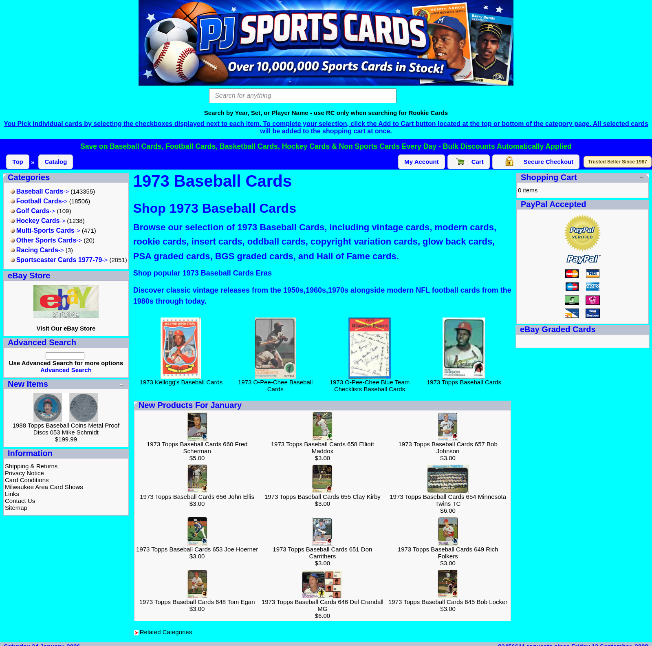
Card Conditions (27, 479)
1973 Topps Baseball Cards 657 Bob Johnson (448, 447)
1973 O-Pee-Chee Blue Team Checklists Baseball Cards (370, 382)
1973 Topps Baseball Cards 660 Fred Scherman (197, 447)
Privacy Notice (24, 473)
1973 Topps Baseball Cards (464, 379)
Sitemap (16, 507)
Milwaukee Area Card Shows (44, 486)
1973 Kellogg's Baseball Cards (181, 379)
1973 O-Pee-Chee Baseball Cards (275, 382)
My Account (421, 161)
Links (12, 493)
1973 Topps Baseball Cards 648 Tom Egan (197, 601)
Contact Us (20, 500)
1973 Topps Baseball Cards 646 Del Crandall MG (322, 605)
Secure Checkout (536, 161)
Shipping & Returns (31, 466)
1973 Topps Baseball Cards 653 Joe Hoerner (197, 549)
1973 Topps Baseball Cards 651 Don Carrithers (322, 553)
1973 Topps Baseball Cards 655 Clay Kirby (322, 496)
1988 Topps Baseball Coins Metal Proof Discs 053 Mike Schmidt (66, 429)
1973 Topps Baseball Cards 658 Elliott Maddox (322, 447)
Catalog (55, 161)
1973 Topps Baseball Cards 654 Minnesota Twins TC (448, 500)
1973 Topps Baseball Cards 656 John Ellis (197, 496)
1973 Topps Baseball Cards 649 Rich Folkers (448, 553)
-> (39, 191)
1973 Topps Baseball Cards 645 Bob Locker (447, 601)
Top (17, 161)
